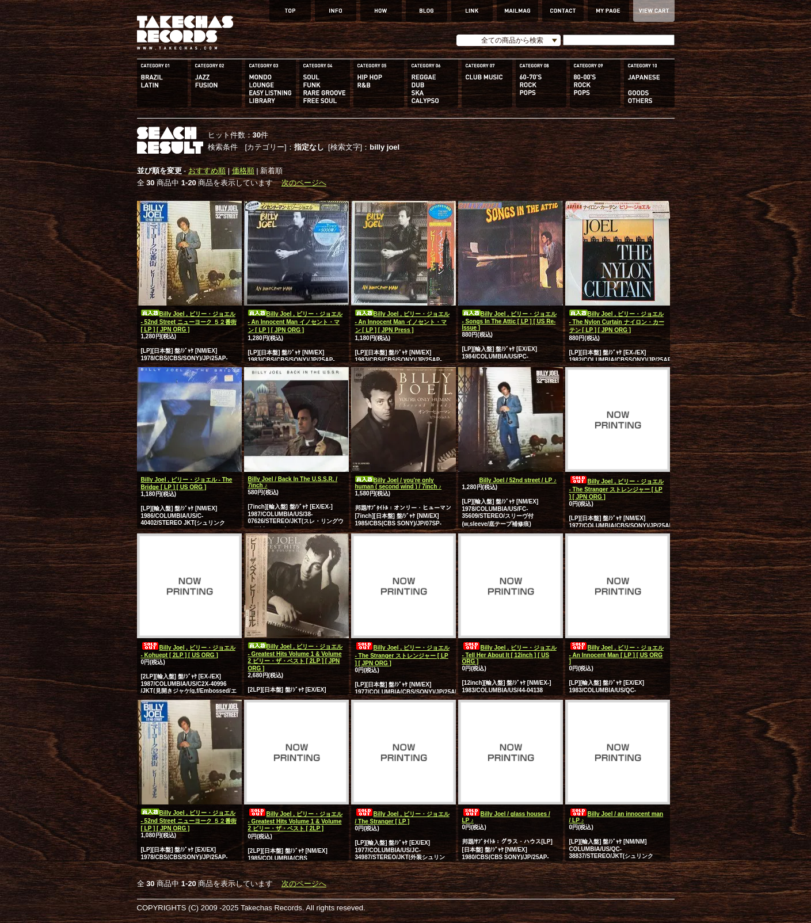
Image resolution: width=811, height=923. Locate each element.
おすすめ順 (207, 170)
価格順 (243, 170)
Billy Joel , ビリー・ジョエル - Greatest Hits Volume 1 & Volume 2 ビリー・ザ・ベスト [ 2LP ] (295, 821)
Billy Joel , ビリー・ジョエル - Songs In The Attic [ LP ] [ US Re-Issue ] (509, 321)
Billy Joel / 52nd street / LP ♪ (509, 480)
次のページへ (303, 182)
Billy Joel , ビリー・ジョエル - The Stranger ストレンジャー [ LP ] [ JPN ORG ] (616, 489)
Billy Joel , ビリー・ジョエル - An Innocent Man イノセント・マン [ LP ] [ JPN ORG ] (295, 322)
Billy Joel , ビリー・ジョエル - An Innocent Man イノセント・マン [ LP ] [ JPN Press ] (402, 322)
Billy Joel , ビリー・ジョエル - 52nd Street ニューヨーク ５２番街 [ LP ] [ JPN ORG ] (189, 322)
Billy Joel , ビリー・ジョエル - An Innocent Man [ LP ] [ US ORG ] (616, 654)
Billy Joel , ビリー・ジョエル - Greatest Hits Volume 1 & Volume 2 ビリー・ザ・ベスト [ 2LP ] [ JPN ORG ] (295, 657)
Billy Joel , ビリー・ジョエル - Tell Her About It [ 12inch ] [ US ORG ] (509, 654)
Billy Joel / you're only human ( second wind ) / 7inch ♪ (398, 483)
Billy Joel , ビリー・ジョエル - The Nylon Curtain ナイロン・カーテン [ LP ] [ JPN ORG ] (616, 322)
